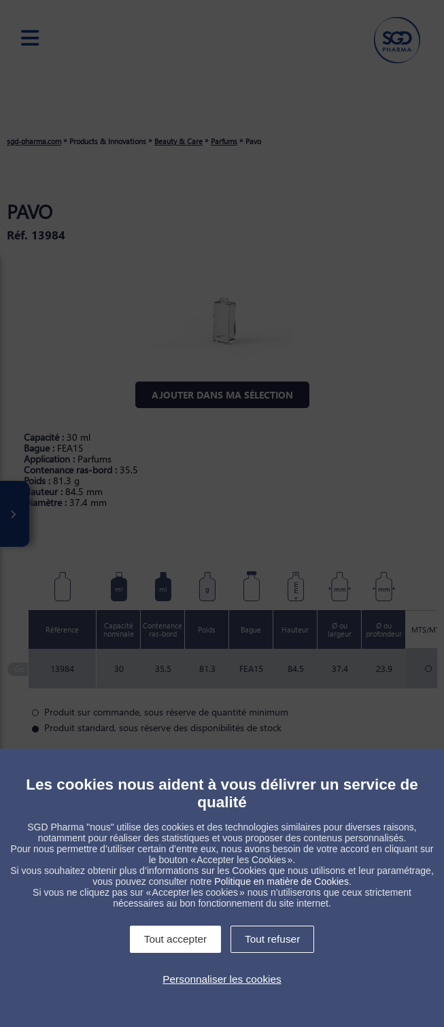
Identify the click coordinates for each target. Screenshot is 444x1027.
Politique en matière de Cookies (281, 881)
